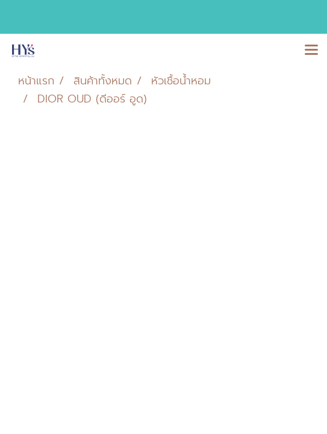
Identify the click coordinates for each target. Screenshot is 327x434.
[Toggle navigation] (311, 50)
